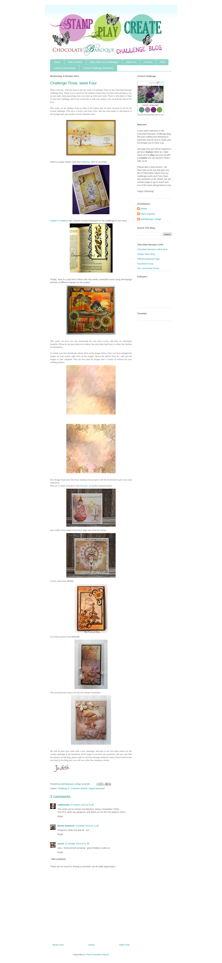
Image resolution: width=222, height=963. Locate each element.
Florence (84, 486)
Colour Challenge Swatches (98, 68)
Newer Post (58, 945)
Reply (60, 816)
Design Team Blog (146, 254)
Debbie (143, 208)
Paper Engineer (147, 214)
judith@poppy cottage (150, 219)
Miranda (75, 636)
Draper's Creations (59, 220)
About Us (131, 62)
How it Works (75, 62)
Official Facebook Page (148, 259)
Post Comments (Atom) (97, 954)
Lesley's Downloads (65, 68)
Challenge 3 (63, 788)
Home (57, 62)
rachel (61, 843)
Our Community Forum (148, 268)
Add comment (58, 859)
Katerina (86, 162)
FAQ (162, 62)
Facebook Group (145, 263)
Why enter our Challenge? (104, 62)
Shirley (70, 581)
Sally (95, 111)
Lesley (105, 341)
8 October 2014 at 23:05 (82, 805)
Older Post (124, 945)
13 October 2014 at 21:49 (77, 843)
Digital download (97, 788)
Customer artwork (78, 788)
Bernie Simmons (66, 826)
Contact (148, 62)
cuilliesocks (64, 805)
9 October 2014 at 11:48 (87, 826)
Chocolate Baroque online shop (152, 249)
